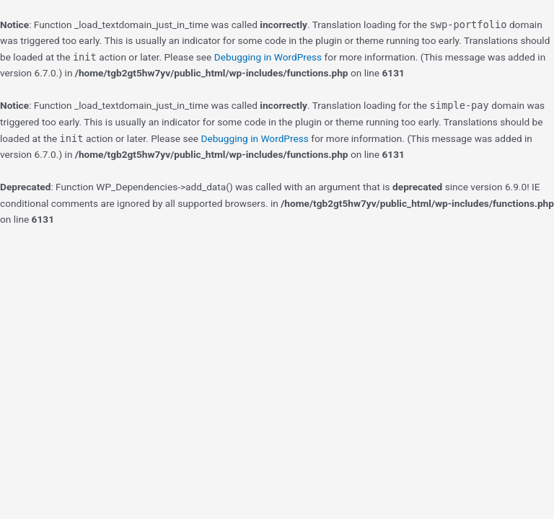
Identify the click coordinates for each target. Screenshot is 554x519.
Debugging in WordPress (268, 57)
